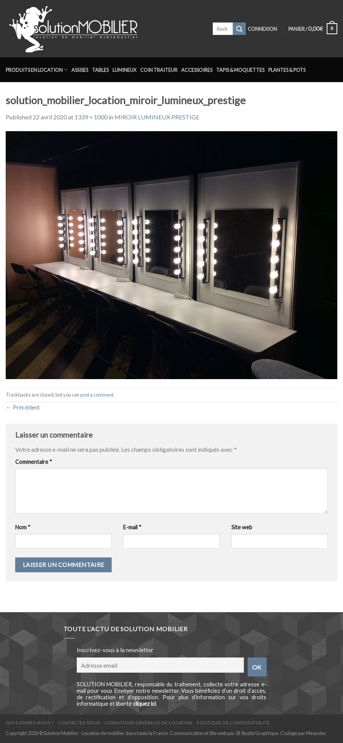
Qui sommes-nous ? (30, 722)
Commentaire (33, 462)
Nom (22, 527)
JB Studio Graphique (257, 733)
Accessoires (196, 70)
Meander (316, 733)
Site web (241, 527)
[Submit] (239, 28)
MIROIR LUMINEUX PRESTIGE (156, 117)
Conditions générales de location (148, 722)
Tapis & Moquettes (240, 70)
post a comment (97, 395)
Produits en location (37, 69)
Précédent (23, 407)
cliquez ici (144, 703)
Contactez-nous (79, 722)
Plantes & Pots (286, 70)
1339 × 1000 (90, 117)
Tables (100, 70)
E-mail (132, 527)
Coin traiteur (158, 70)
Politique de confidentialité (233, 722)
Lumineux (124, 70)
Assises (79, 70)
